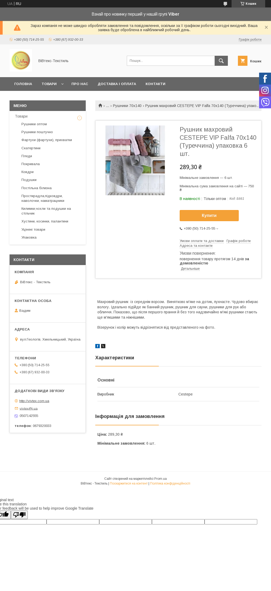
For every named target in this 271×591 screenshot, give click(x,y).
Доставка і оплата (117, 84)
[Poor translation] (19, 514)
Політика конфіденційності (170, 483)
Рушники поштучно (37, 132)
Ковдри (27, 172)
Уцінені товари (33, 229)
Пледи (26, 156)
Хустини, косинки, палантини (44, 221)
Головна (23, 84)
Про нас (79, 84)
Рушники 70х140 (127, 106)
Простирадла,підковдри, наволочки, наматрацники (42, 198)
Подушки (29, 180)
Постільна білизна (36, 188)
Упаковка (29, 237)
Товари (49, 84)
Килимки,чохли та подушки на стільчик (46, 211)
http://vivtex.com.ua (34, 401)
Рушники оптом (34, 124)
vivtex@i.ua (29, 408)
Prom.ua (160, 479)
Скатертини (30, 148)
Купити (209, 215)
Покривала (30, 164)
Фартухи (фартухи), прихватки (46, 140)
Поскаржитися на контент (129, 483)
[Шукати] (221, 61)
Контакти (155, 84)
